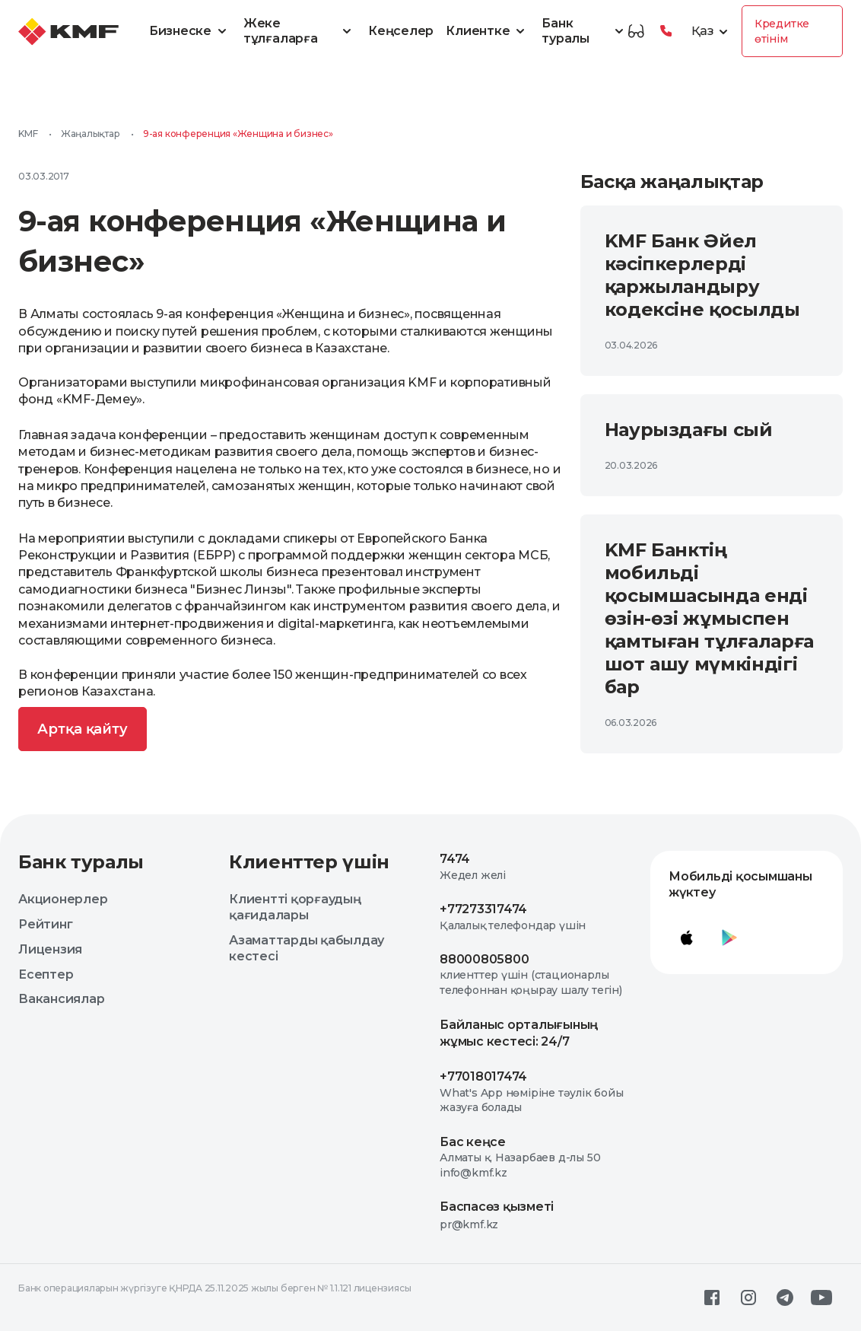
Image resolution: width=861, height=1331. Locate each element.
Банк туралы (584, 31)
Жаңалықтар (90, 133)
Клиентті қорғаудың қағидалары (295, 907)
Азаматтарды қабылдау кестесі (306, 948)
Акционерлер (62, 899)
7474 (455, 859)
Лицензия (50, 949)
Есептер (45, 974)
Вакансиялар (61, 999)
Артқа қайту (82, 729)
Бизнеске (190, 31)
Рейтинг (45, 924)
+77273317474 (483, 909)
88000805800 (484, 959)
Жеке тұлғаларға (299, 31)
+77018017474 (483, 1076)
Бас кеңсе (473, 1142)
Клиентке (487, 31)
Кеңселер (401, 31)
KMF (27, 133)
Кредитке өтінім (782, 31)
